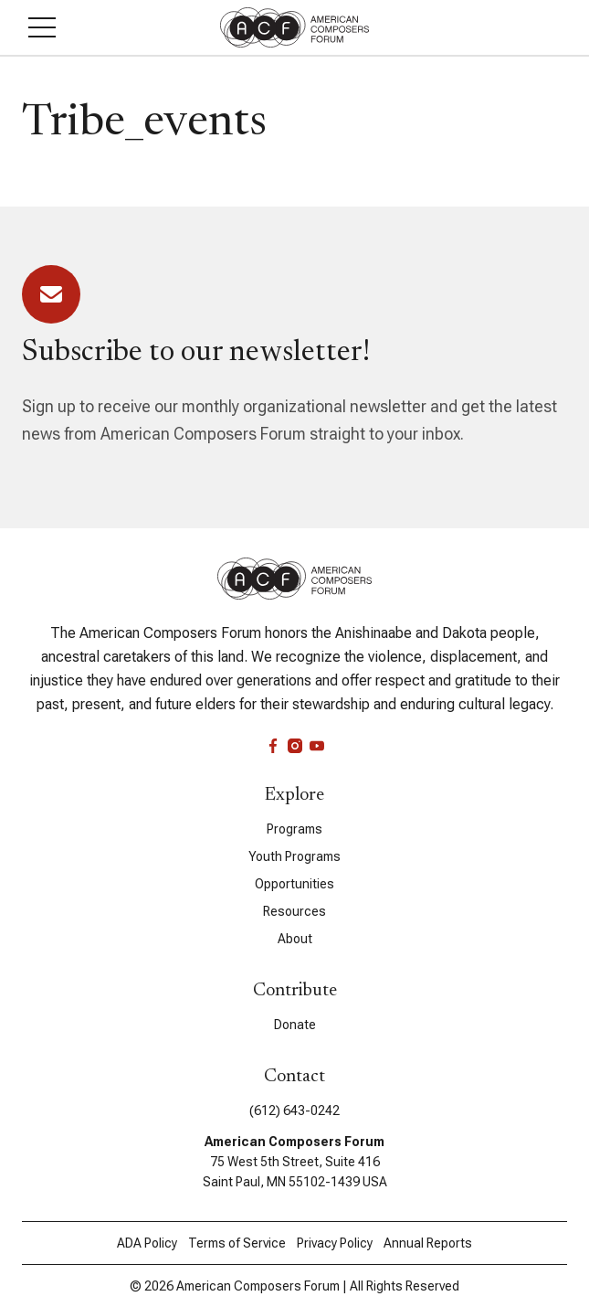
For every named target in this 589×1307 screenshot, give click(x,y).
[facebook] (273, 746)
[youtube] (317, 746)
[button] (42, 27)
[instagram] (295, 746)
